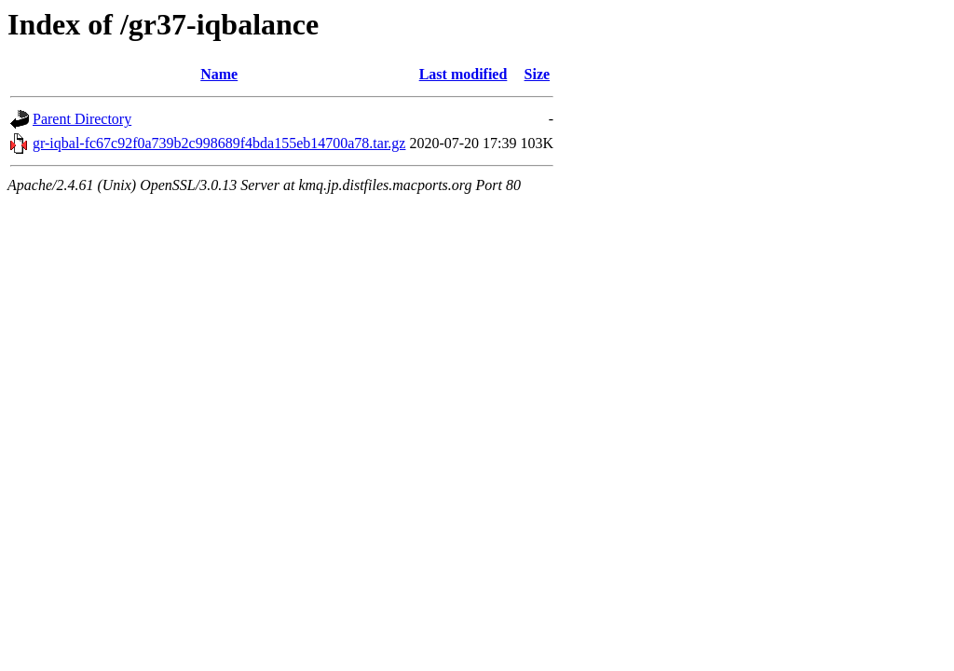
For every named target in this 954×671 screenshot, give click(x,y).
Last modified (463, 74)
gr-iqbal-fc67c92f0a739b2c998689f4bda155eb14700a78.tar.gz (219, 143)
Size (538, 74)
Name (219, 74)
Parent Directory (82, 119)
